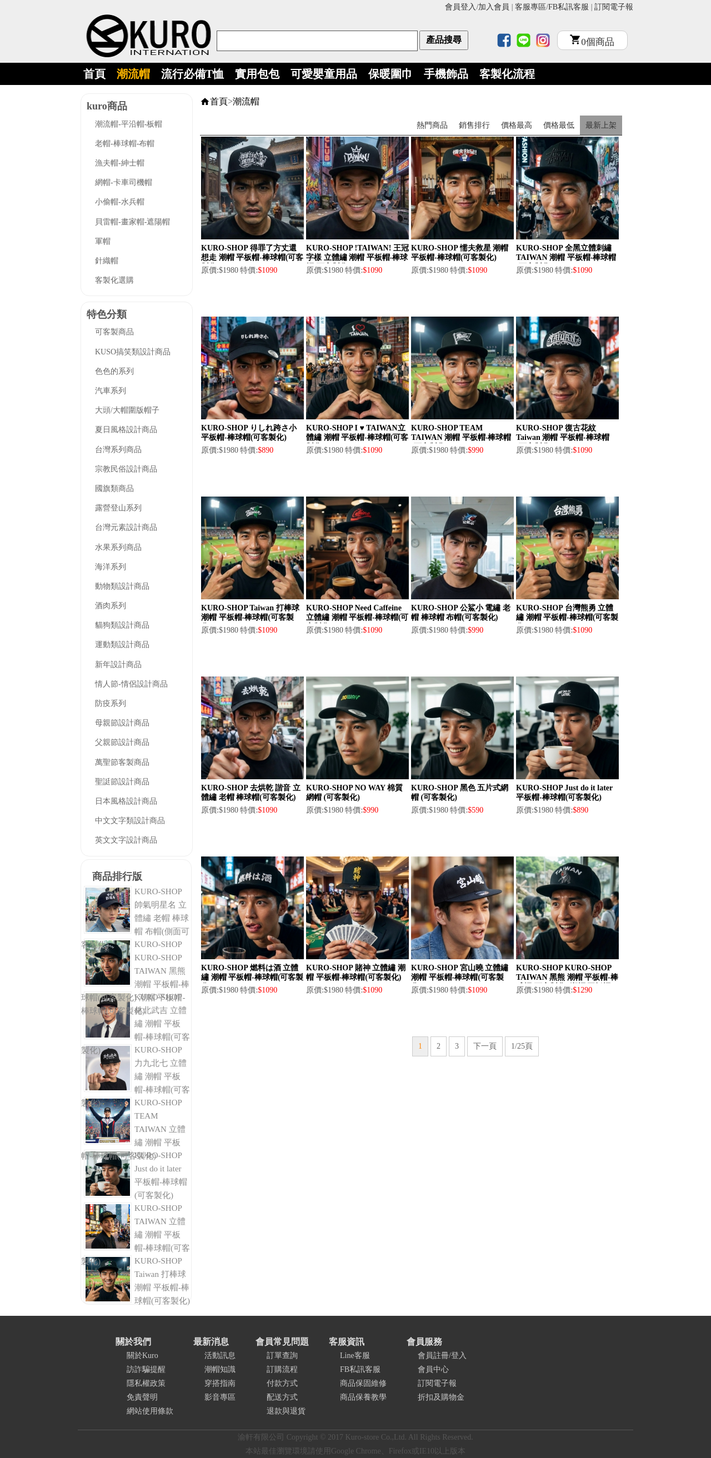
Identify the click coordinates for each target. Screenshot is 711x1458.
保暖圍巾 (390, 74)
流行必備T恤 (192, 74)
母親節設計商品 (122, 723)
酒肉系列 (110, 606)
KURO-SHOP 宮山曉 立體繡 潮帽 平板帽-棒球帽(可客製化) (459, 977)
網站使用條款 (150, 1411)
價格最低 (558, 125)
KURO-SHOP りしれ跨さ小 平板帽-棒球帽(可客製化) (249, 433)
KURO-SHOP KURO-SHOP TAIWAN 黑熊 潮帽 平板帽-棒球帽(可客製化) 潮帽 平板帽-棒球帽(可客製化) (567, 982)
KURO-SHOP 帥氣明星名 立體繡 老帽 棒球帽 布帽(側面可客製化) (135, 918)
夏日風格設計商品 (126, 429)
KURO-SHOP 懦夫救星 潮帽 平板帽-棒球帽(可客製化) (459, 253)
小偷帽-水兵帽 (119, 202)
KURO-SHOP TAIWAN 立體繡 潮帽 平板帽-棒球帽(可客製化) (135, 1235)
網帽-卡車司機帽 (123, 182)
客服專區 (530, 7)
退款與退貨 (286, 1411)
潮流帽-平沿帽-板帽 (128, 124)
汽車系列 (110, 391)
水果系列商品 (118, 547)
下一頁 (485, 1046)
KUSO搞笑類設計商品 (133, 352)
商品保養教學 (363, 1397)
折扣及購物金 (441, 1397)
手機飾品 (446, 74)
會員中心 (433, 1369)
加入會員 (493, 7)
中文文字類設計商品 (130, 820)
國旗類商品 (114, 488)
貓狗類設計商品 (122, 625)
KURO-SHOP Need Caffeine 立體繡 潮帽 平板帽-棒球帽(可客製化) (357, 617)
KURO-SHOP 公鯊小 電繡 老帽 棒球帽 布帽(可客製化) (460, 613)
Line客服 (355, 1355)
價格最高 (516, 125)
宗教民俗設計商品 (126, 469)
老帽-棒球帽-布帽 (124, 143)
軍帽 (103, 241)
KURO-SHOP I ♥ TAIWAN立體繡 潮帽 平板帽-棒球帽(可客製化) (357, 437)
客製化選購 (114, 280)
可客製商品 (114, 332)
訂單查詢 (282, 1355)
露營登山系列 (118, 508)
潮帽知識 (220, 1369)
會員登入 (460, 7)
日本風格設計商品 (126, 801)
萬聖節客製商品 (122, 762)
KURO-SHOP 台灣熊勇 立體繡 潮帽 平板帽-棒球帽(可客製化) (567, 617)
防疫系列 (110, 703)
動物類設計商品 (122, 586)
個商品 (592, 42)
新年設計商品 (118, 664)
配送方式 (282, 1397)
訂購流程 (282, 1369)
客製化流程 (507, 74)
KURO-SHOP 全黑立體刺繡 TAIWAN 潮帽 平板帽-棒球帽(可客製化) (566, 257)
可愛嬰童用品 (324, 74)
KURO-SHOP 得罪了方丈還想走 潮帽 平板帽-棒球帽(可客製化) (252, 257)
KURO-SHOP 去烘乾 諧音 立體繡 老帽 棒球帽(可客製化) (251, 792)
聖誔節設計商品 (122, 782)
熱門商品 (432, 125)
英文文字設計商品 (126, 840)
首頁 (94, 74)
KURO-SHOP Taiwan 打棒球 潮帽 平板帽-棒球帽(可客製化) (250, 617)
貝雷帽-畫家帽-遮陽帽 (132, 222)
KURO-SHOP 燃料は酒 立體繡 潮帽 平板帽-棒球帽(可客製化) (252, 977)
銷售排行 (474, 125)
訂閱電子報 (613, 7)
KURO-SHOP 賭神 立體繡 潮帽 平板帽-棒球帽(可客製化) (355, 972)
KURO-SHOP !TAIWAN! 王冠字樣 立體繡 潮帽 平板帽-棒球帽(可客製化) (357, 257)
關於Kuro (142, 1355)
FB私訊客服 (568, 7)
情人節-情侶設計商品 (131, 684)
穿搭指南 (220, 1383)
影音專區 (220, 1397)
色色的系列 (114, 371)
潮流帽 (133, 74)
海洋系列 (110, 567)
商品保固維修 (363, 1383)
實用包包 (257, 74)
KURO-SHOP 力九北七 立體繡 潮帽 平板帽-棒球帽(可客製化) (135, 1076)
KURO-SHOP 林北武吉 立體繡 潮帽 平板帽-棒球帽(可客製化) (135, 1024)
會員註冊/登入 (442, 1355)
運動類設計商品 (122, 644)
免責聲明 (142, 1397)
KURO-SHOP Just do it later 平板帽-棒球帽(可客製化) (564, 792)
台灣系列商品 (118, 449)
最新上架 (601, 125)
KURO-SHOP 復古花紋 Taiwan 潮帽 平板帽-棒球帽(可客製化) (562, 437)
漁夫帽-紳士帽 (119, 163)
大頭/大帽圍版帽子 (127, 410)
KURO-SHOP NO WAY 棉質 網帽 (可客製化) (354, 792)
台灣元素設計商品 (126, 527)
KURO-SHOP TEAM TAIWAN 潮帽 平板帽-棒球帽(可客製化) (461, 437)
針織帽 (106, 261)
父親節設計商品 (122, 742)
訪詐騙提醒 (146, 1369)
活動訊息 (220, 1355)
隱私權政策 (146, 1383)
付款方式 (282, 1383)
